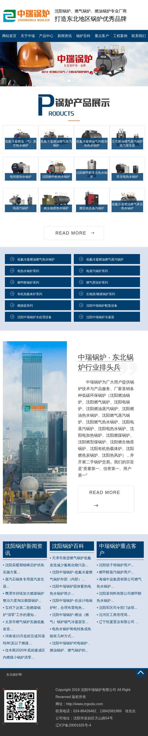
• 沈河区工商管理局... (113, 615)
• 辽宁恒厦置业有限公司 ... (117, 622)
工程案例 (120, 36)
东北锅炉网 (14, 674)
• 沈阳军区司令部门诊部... (117, 608)
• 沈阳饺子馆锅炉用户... (115, 565)
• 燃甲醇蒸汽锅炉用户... (115, 572)
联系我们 (139, 36)
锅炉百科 (83, 36)
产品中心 (46, 36)
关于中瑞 (28, 36)
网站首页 (9, 36)
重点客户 (102, 36)
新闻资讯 (65, 36)
